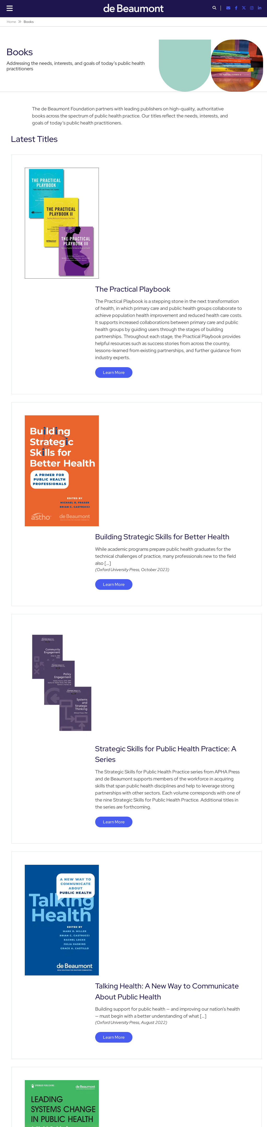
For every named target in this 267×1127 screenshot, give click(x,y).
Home (11, 22)
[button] (214, 8)
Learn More (114, 262)
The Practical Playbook (132, 178)
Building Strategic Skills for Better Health (162, 315)
